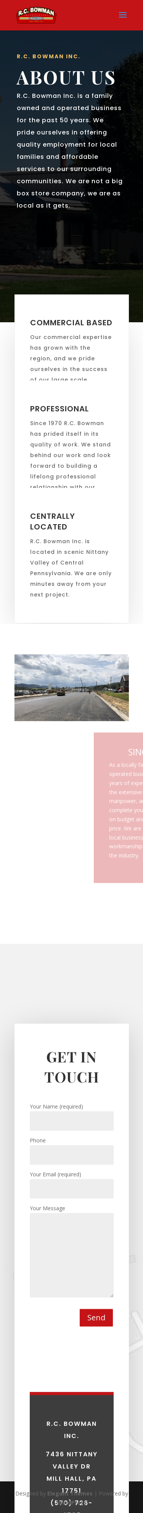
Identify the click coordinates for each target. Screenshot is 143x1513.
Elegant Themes (70, 1493)
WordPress (72, 1502)
